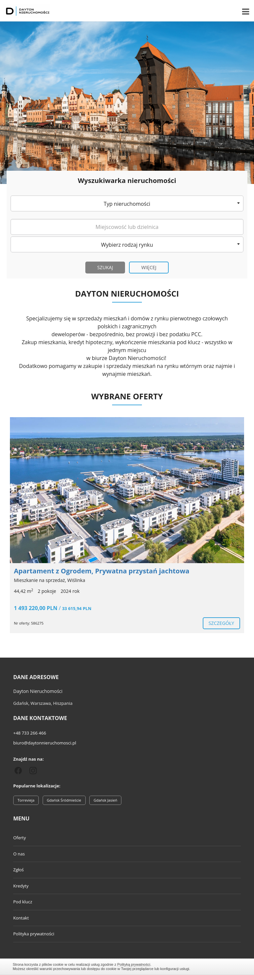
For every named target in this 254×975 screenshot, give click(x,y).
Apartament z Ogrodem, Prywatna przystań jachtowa (102, 570)
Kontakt (21, 918)
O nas (19, 854)
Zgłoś (18, 870)
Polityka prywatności (33, 934)
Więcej (148, 267)
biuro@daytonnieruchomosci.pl (44, 743)
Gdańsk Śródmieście (64, 800)
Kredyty (20, 886)
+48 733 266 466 (29, 733)
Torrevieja (26, 800)
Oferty (19, 838)
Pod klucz (22, 902)
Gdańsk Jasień (105, 800)
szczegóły (221, 623)
